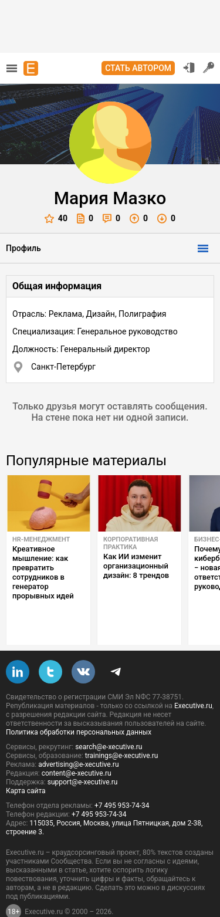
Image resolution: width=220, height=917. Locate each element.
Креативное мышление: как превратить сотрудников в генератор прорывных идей (43, 572)
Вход (189, 67)
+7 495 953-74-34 (122, 780)
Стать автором (138, 68)
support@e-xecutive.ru (83, 756)
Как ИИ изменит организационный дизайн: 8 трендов (136, 566)
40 (56, 218)
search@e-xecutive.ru (108, 721)
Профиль (23, 248)
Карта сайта (26, 765)
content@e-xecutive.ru (76, 747)
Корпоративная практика (130, 543)
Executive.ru (193, 680)
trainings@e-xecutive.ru (121, 730)
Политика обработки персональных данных (78, 706)
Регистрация (209, 67)
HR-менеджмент (41, 539)
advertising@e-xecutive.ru (78, 739)
